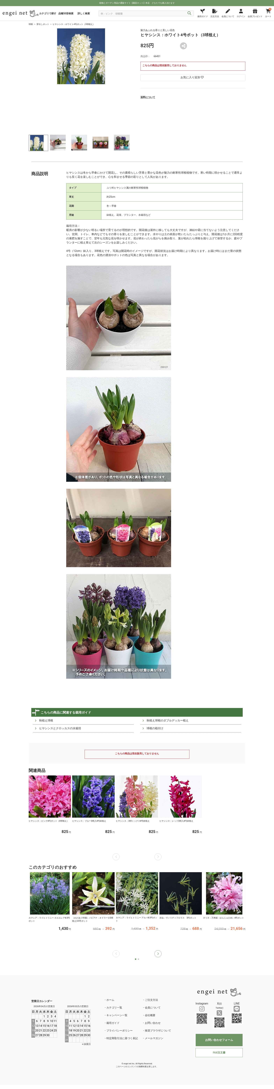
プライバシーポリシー (119, 1030)
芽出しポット (43, 24)
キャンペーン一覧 (116, 1015)
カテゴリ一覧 (114, 1007)
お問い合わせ (153, 1023)
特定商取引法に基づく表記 (122, 1038)
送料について (147, 97)
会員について (153, 1007)
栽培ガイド (113, 1023)
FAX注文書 (219, 1052)
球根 (31, 24)
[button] (157, 953)
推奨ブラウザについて (158, 1030)
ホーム (110, 1000)
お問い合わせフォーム (219, 1040)
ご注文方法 (151, 1000)
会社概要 (150, 1015)
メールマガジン (154, 1038)
